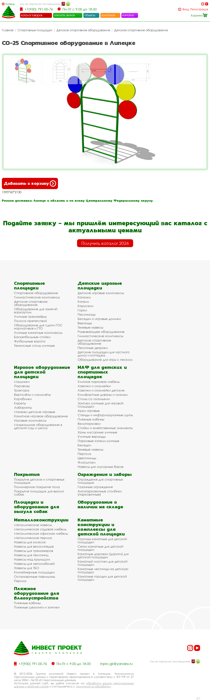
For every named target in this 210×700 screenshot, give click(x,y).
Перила (20, 580)
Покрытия (27, 474)
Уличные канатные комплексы (38, 332)
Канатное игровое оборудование (41, 416)
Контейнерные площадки (34, 572)
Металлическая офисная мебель (41, 533)
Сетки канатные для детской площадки (100, 548)
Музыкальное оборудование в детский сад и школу (38, 426)
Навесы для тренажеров (33, 550)
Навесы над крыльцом (32, 559)
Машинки (22, 381)
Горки (82, 310)
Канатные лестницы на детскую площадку (103, 570)
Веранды (85, 323)
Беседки (84, 445)
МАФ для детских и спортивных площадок (102, 372)
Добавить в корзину (30, 183)
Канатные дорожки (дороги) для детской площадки (103, 555)
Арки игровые (89, 410)
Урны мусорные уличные (97, 432)
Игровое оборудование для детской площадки (42, 372)
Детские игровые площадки (100, 285)
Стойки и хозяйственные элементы (105, 427)
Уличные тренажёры (30, 316)
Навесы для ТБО (26, 568)
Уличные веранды (91, 436)
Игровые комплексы (30, 420)
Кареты (20, 403)
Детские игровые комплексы (101, 292)
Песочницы (86, 314)
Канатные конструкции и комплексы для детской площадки (101, 526)
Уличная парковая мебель (99, 381)
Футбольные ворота (29, 341)
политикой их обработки (93, 686)
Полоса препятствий (30, 320)
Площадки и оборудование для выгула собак (36, 507)
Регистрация (199, 9)
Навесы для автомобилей (34, 563)
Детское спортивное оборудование (83, 30)
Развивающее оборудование (101, 331)
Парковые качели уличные (98, 440)
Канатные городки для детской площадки (102, 578)
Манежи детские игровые (34, 411)
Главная (7, 30)
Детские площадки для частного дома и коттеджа (104, 353)
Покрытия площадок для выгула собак (39, 493)
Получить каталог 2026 (105, 243)
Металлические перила (33, 537)
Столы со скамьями (94, 398)
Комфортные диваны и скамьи (103, 394)
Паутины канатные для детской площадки (102, 540)
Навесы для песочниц (31, 555)
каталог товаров (31, 15)
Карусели (85, 305)
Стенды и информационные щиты (105, 415)
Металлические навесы (33, 524)
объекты (89, 15)
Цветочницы (87, 458)
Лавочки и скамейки (94, 386)
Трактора (21, 390)
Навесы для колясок (30, 542)
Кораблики (23, 398)
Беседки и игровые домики (99, 318)
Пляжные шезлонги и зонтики (36, 607)
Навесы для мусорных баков (100, 466)
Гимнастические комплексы (37, 297)
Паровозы (22, 386)
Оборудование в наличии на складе (100, 504)
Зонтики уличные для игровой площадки (100, 405)
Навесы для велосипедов (34, 546)
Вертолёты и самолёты (32, 394)
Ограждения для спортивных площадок (100, 481)
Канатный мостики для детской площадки (102, 563)
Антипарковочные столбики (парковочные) (100, 493)
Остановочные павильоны (34, 576)
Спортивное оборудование (36, 292)
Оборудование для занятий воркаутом (35, 310)
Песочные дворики (93, 347)
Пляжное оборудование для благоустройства (36, 593)
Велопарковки (89, 423)
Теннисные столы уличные (34, 345)
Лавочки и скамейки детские (101, 390)
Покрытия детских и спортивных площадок (39, 481)
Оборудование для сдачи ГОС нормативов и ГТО (38, 327)
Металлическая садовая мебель (40, 529)
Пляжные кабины (91, 419)
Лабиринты (23, 407)
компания (108, 15)
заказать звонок (64, 15)
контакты (128, 15)
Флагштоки (86, 462)
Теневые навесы (90, 327)
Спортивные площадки (35, 30)
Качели (83, 301)
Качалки (84, 297)
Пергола (84, 453)
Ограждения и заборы (105, 474)
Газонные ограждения (95, 486)
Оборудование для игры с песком (105, 359)
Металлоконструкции (41, 519)
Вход (186, 9)
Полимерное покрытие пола (37, 486)
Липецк (10, 3)
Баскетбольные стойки (32, 336)
